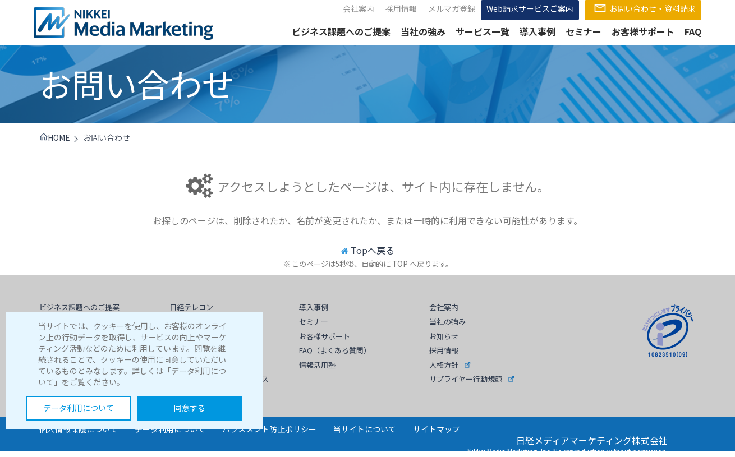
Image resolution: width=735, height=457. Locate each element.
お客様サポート (643, 31)
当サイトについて (364, 429)
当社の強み (423, 31)
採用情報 (401, 8)
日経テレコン (191, 307)
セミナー (583, 31)
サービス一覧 (482, 31)
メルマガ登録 (451, 8)
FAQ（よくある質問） (335, 350)
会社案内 (358, 8)
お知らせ (443, 336)
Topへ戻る (372, 250)
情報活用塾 (317, 364)
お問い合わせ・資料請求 (643, 8)
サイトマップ (436, 429)
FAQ (693, 31)
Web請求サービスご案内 (529, 8)
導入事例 (537, 31)
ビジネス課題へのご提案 (341, 31)
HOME (54, 137)
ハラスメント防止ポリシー (269, 429)
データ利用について (78, 407)
